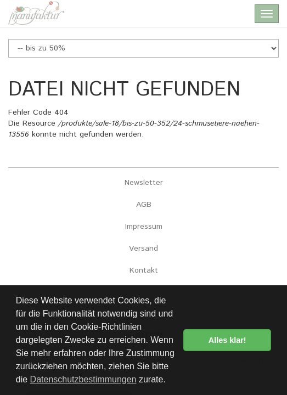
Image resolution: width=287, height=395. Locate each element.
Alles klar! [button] (227, 340)
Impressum (143, 226)
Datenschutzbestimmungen (83, 379)
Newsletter (144, 182)
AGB (143, 204)
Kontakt (144, 270)
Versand (143, 248)
